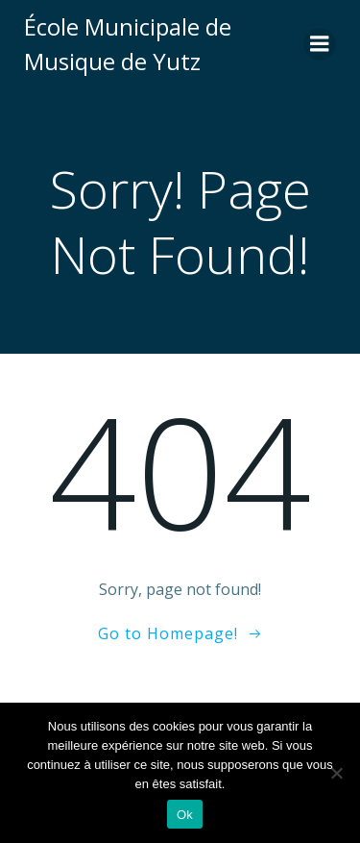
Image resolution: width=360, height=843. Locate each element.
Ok (185, 814)
